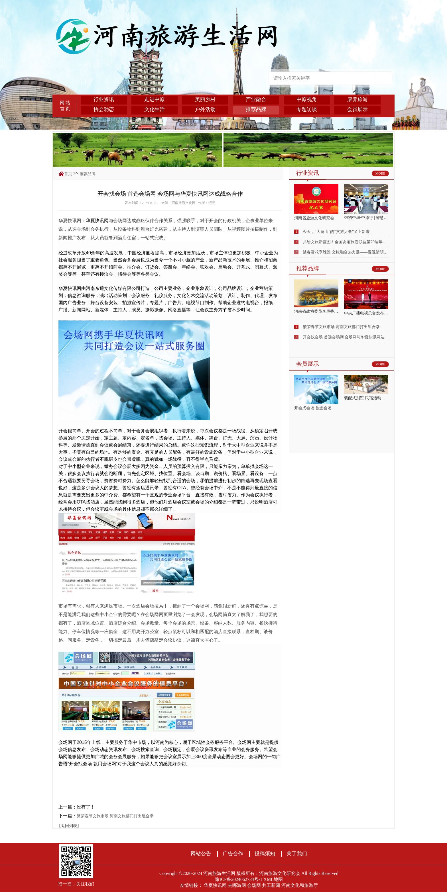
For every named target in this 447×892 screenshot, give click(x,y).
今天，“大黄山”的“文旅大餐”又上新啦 (336, 232)
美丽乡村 (205, 99)
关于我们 (297, 853)
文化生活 (154, 109)
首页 (68, 174)
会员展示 (357, 109)
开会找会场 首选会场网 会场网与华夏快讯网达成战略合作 (354, 337)
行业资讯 (104, 99)
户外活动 (205, 109)
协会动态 (104, 109)
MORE (380, 173)
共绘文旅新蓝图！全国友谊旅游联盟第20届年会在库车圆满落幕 (359, 242)
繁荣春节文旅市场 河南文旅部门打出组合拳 (115, 816)
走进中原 (154, 99)
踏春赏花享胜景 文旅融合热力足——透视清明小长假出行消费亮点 (361, 252)
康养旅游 (357, 99)
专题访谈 (306, 109)
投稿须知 (265, 853)
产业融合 (256, 99)
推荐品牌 (256, 109)
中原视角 (306, 99)
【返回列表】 (69, 826)
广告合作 (233, 853)
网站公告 (201, 853)
